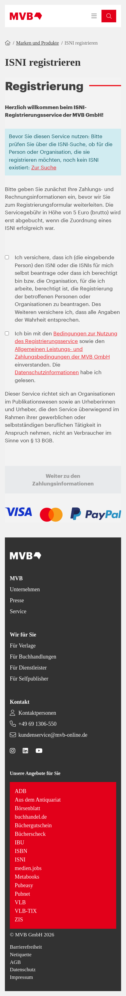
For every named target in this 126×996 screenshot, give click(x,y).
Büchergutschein (33, 825)
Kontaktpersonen (37, 713)
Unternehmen (25, 589)
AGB (15, 962)
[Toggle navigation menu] (94, 16)
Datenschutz (23, 969)
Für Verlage (23, 646)
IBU (19, 842)
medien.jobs (28, 868)
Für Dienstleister (28, 668)
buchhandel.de (31, 817)
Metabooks (27, 877)
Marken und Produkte (37, 43)
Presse (17, 600)
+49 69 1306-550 (37, 724)
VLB (20, 902)
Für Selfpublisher (29, 679)
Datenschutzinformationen (47, 372)
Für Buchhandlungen (33, 657)
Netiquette (21, 954)
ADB (20, 791)
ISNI (20, 860)
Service (18, 611)
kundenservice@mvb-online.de (52, 735)
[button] (108, 16)
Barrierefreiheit (26, 947)
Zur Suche (43, 167)
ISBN (21, 851)
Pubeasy (24, 885)
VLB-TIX (26, 911)
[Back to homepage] (26, 16)
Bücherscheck (30, 834)
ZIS (19, 920)
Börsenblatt (27, 808)
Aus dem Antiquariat (38, 800)
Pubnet (22, 894)
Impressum (21, 977)
